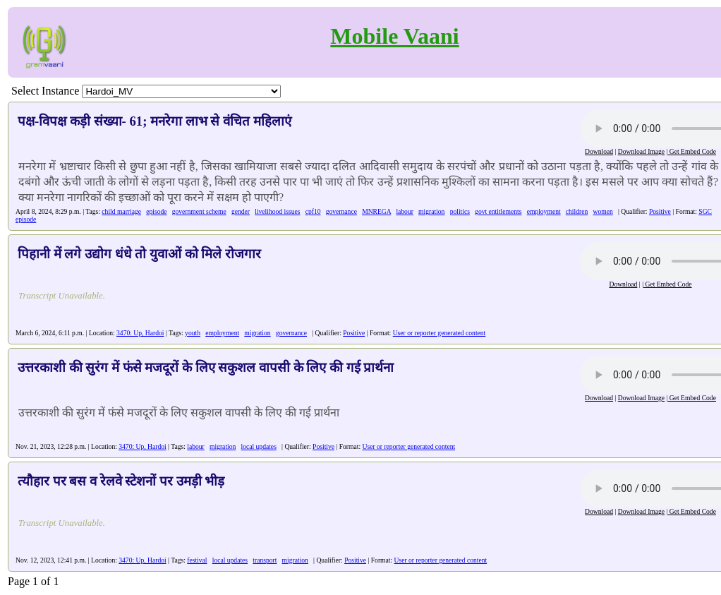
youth (192, 333)
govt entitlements (498, 211)
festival (197, 560)
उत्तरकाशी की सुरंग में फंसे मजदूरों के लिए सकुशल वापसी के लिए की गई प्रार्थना (206, 367)
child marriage (121, 211)
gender (240, 211)
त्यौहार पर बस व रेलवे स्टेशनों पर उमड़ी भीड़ (121, 481)
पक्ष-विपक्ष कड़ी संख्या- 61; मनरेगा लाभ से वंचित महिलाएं (154, 121)
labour (404, 211)
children (577, 211)
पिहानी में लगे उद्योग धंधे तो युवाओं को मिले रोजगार (139, 253)
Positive (660, 211)
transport (265, 560)
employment (544, 211)
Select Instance (45, 91)
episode (156, 211)
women (602, 211)
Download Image (641, 151)
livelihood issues (277, 211)
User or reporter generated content (439, 333)
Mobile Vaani (394, 36)
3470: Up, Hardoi (140, 333)
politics (460, 211)
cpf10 (313, 211)
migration (431, 211)
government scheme (199, 211)
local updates (259, 446)
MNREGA (376, 211)
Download (599, 151)
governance (341, 211)
